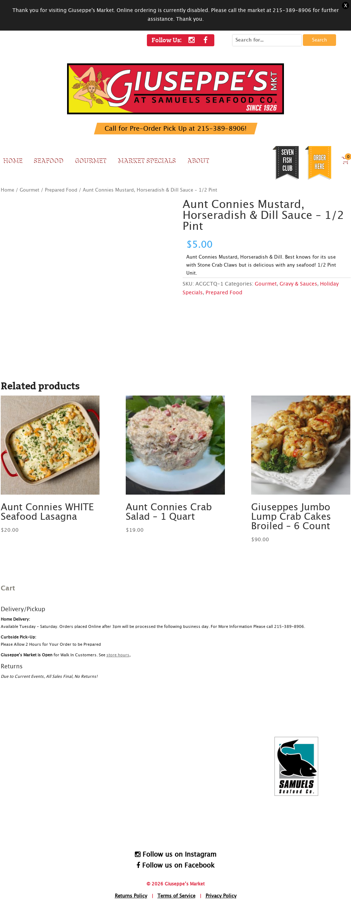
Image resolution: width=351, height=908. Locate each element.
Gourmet (90, 160)
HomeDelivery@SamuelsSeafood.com (180, 822)
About (198, 160)
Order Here (319, 162)
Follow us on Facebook (175, 865)
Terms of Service (176, 896)
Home (12, 160)
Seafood (48, 160)
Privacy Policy (221, 896)
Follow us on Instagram (176, 854)
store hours (117, 655)
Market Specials (146, 160)
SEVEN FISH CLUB (287, 160)
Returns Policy (131, 896)
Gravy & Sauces (298, 284)
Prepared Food (61, 190)
